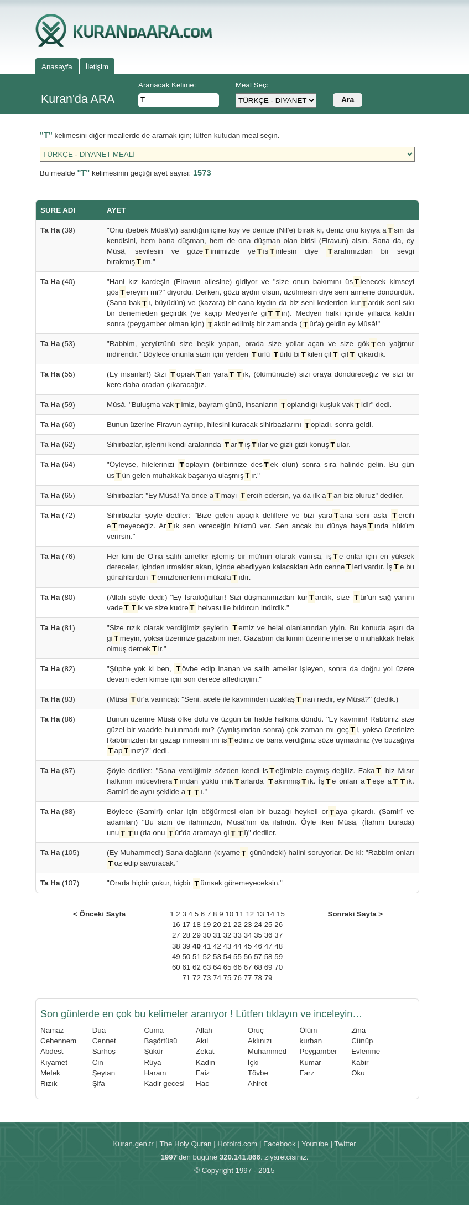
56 (248, 956)
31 (217, 935)
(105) (59, 852)
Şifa (98, 1083)
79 (268, 978)
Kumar (310, 1062)
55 (237, 956)
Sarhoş (104, 1051)
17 (186, 924)
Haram (155, 1073)
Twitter (345, 1144)
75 (227, 978)
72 (196, 978)
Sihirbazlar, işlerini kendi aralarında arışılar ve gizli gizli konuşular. (229, 444)
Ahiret (257, 1083)
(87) (57, 770)
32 (227, 935)
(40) (57, 281)
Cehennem (58, 1041)
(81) (57, 628)
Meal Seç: (252, 85)
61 (186, 967)
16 (176, 924)
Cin (97, 1062)
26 (278, 924)
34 (248, 935)
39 (186, 946)
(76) (57, 556)
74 (217, 978)
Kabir (359, 1062)
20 (217, 924)
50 (186, 956)
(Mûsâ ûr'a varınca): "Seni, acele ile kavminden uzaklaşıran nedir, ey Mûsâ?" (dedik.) (252, 699)
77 (248, 978)
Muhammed (267, 1051)
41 (207, 946)
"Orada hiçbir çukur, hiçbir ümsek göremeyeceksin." (195, 883)
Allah (204, 1030)
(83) (57, 699)
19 (207, 924)
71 (186, 978)
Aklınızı (260, 1041)
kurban (311, 1041)
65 (227, 967)
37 (278, 935)
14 (270, 914)
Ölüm (308, 1030)
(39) (57, 230)
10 (229, 914)
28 (186, 935)
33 (237, 935)
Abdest (52, 1051)
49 (176, 956)
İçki (253, 1062)
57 (258, 956)
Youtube (314, 1144)
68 (258, 967)
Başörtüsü (160, 1041)
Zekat (205, 1051)
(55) (57, 374)
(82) (57, 669)
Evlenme (365, 1051)
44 (237, 946)
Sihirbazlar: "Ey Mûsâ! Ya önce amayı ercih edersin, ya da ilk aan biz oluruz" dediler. (255, 495)
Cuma (154, 1030)
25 (268, 924)
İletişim (97, 67)
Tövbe (258, 1073)
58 (268, 956)
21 (227, 924)
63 (207, 967)
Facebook (279, 1144)
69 (268, 967)
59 (278, 956)
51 (196, 956)
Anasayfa (56, 67)
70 (278, 967)
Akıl (202, 1041)
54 (227, 956)
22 (237, 924)
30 (207, 935)
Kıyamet (53, 1062)
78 (258, 978)
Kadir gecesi (164, 1083)
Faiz (203, 1073)
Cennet (104, 1041)
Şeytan (104, 1073)
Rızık (48, 1083)
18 (196, 924)
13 (260, 914)
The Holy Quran (185, 1144)
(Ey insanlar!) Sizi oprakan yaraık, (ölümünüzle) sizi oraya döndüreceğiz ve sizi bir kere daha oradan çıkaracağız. (260, 379)
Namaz (52, 1030)
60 (176, 967)
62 (196, 967)
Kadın (205, 1062)
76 (237, 978)
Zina (358, 1030)
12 (250, 914)
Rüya (152, 1062)
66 (237, 967)
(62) (57, 444)
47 (268, 946)
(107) (59, 883)
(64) (57, 464)
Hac (202, 1083)
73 (207, 978)
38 (176, 946)
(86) (57, 719)
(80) (57, 597)
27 (176, 935)
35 (258, 935)
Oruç (256, 1030)
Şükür (153, 1051)
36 (268, 935)
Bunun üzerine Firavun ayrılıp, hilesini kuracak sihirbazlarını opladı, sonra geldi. (240, 424)
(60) (57, 424)
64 (217, 967)
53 (217, 956)
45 (248, 946)
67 (248, 967)
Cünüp (362, 1041)
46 (258, 946)
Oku (357, 1073)
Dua (99, 1030)
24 (258, 924)
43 (227, 946)
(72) (57, 515)
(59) (57, 404)
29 (196, 935)
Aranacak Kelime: (167, 85)
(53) (57, 343)
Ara (347, 99)
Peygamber (318, 1051)
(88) (57, 811)
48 (278, 946)
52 (207, 956)
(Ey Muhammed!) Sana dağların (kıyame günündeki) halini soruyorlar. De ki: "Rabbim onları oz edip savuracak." (260, 857)
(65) (57, 495)
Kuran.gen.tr (133, 1144)
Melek (50, 1073)
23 (248, 924)
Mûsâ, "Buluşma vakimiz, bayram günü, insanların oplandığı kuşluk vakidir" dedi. (249, 404)
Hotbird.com (237, 1144)
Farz (307, 1073)
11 (240, 914)
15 (281, 914)
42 (217, 946)
